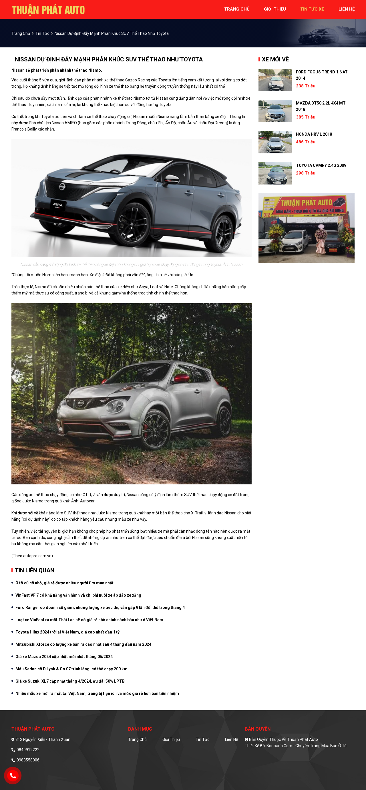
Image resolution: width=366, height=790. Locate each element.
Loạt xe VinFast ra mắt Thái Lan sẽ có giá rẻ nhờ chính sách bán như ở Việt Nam (89, 619)
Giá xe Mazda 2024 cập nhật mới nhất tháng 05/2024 (64, 656)
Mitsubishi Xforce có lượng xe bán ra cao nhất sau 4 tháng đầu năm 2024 (83, 644)
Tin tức (42, 33)
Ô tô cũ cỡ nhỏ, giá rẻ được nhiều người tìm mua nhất (64, 583)
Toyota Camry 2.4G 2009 (321, 165)
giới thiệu (275, 9)
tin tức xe (312, 9)
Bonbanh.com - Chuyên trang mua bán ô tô (306, 745)
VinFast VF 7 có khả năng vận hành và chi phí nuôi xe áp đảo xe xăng (78, 595)
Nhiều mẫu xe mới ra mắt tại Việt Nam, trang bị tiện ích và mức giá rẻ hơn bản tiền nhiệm (97, 693)
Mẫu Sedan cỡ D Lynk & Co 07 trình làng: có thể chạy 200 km (71, 669)
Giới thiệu (171, 739)
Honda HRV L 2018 (314, 134)
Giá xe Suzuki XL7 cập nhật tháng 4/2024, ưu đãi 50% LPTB (70, 681)
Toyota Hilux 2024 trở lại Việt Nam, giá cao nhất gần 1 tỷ (67, 632)
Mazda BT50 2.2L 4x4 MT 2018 (321, 106)
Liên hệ (231, 739)
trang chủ (237, 9)
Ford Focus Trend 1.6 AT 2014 (322, 75)
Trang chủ (137, 739)
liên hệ (347, 9)
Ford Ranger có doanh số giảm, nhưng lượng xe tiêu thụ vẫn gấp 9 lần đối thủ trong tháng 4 (100, 607)
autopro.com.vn (37, 556)
